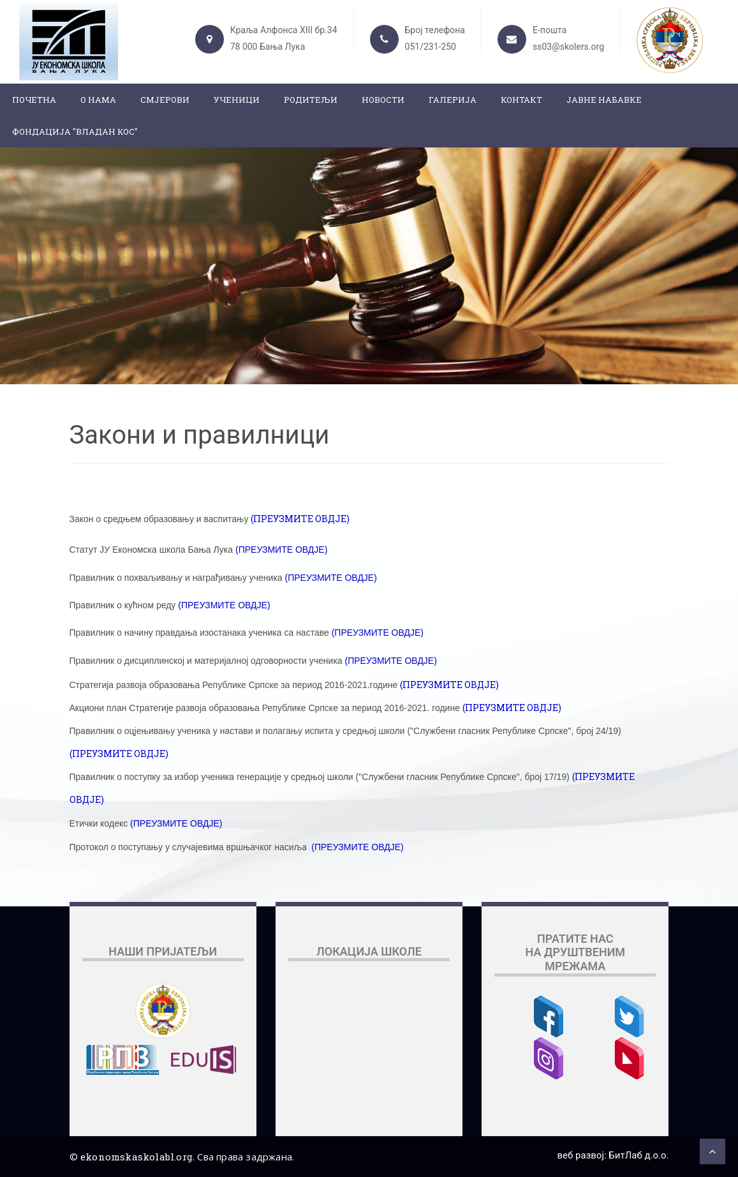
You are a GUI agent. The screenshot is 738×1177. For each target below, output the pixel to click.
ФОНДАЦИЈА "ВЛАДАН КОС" (75, 131)
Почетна (34, 99)
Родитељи (310, 99)
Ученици (237, 99)
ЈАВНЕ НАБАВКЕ (604, 99)
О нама (98, 99)
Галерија (452, 99)
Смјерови (164, 99)
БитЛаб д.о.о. (638, 1155)
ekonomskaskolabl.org (136, 1156)
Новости (383, 99)
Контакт (521, 99)
